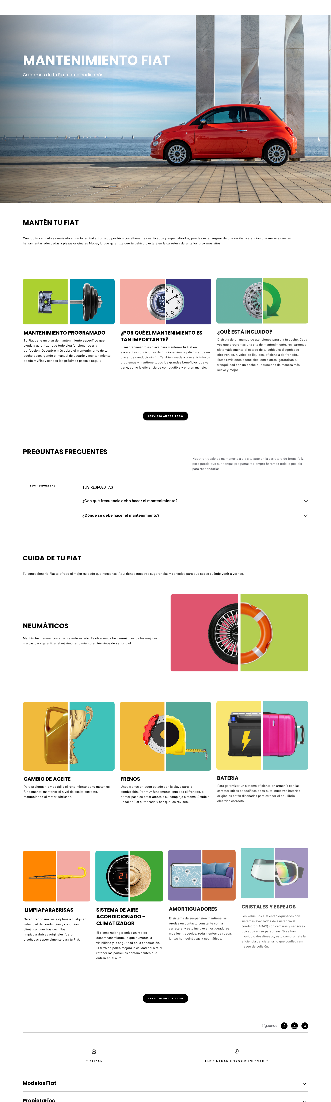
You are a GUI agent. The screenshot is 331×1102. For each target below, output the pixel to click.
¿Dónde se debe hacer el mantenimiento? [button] (120, 515)
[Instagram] (304, 1025)
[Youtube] (294, 1025)
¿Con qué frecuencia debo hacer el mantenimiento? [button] (130, 501)
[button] (164, 1083)
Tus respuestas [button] (43, 485)
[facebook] (284, 1025)
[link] (165, 416)
